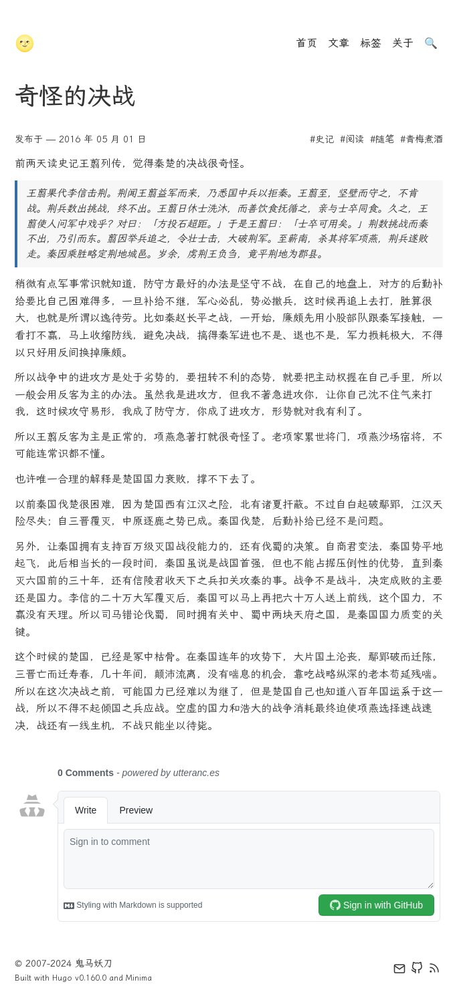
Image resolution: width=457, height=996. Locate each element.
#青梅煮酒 (421, 139)
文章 (338, 43)
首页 (306, 43)
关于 (403, 43)
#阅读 (352, 139)
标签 (370, 43)
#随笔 (382, 139)
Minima (139, 978)
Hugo (62, 978)
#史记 (322, 139)
